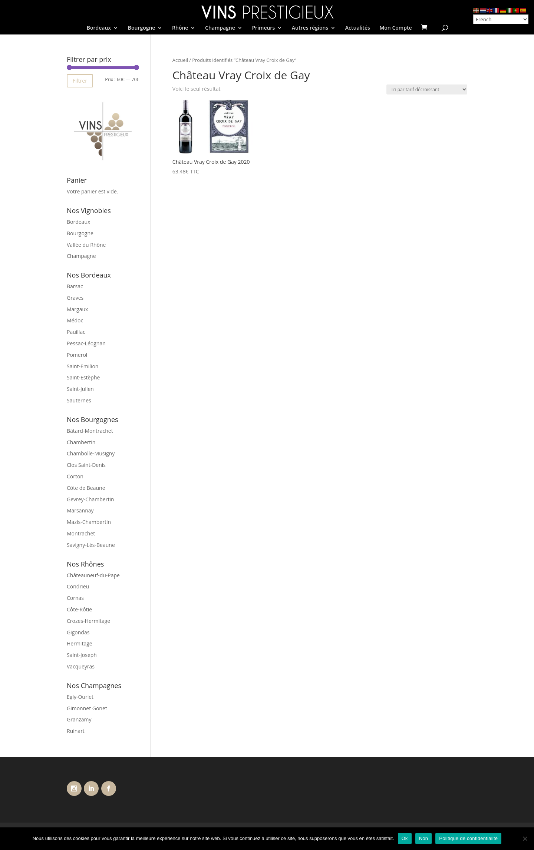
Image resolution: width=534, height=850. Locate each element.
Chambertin (81, 442)
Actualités (357, 28)
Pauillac (76, 331)
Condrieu (78, 586)
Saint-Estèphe (83, 377)
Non (423, 838)
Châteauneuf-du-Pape (93, 575)
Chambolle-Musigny (91, 453)
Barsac (75, 286)
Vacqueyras (81, 666)
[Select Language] (500, 19)
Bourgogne (141, 28)
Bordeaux (99, 28)
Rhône (180, 28)
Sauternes (79, 400)
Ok (405, 838)
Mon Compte (395, 28)
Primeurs (263, 28)
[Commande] (426, 89)
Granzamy (79, 719)
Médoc (75, 320)
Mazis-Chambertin (89, 521)
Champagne (220, 28)
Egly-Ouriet (80, 696)
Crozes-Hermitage (88, 620)
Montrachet (81, 533)
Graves (75, 297)
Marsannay (80, 510)
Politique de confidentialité (468, 838)
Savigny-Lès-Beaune (91, 544)
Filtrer (80, 80)
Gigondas (78, 632)
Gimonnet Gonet (87, 708)
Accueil (180, 60)
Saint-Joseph (82, 654)
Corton (75, 476)
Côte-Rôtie (79, 609)
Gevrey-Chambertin (90, 499)
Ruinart (76, 730)
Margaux (77, 309)
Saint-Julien (80, 388)
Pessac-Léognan (86, 343)
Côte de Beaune (86, 487)
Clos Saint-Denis (86, 464)
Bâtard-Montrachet (90, 430)
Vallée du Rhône (86, 244)
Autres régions (310, 28)
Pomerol (77, 354)
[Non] (524, 838)
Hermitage (79, 643)
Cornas (75, 597)
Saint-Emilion (82, 366)
